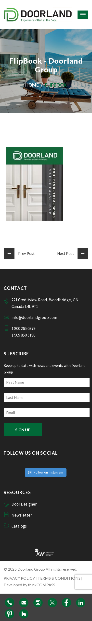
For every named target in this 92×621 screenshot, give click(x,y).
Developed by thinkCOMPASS (29, 584)
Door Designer (24, 504)
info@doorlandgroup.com (34, 317)
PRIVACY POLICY (19, 578)
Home (32, 85)
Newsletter (22, 515)
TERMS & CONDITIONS (59, 578)
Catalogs (19, 526)
